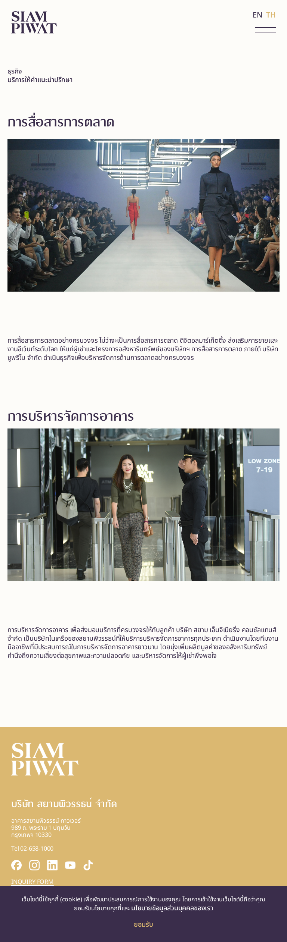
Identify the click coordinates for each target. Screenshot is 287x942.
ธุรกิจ (14, 71)
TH (271, 15)
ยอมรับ (143, 924)
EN (258, 15)
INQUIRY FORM (32, 882)
